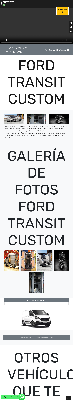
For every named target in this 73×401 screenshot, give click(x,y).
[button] (4, 5)
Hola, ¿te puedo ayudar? (10, 397)
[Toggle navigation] (5, 3)
